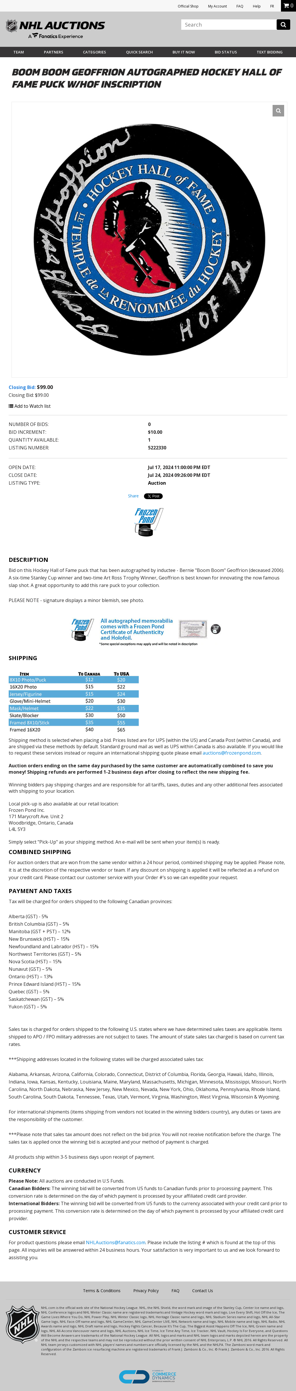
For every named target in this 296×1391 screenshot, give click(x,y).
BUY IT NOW (184, 52)
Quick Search (139, 52)
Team (18, 52)
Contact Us (202, 1290)
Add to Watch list (30, 406)
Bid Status (226, 52)
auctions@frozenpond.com (232, 753)
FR (272, 6)
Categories (94, 52)
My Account (217, 6)
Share (133, 496)
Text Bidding (270, 52)
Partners (53, 52)
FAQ (239, 6)
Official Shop (188, 6)
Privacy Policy (146, 1290)
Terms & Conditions (102, 1290)
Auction (157, 483)
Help (257, 6)
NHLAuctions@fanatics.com (115, 1242)
